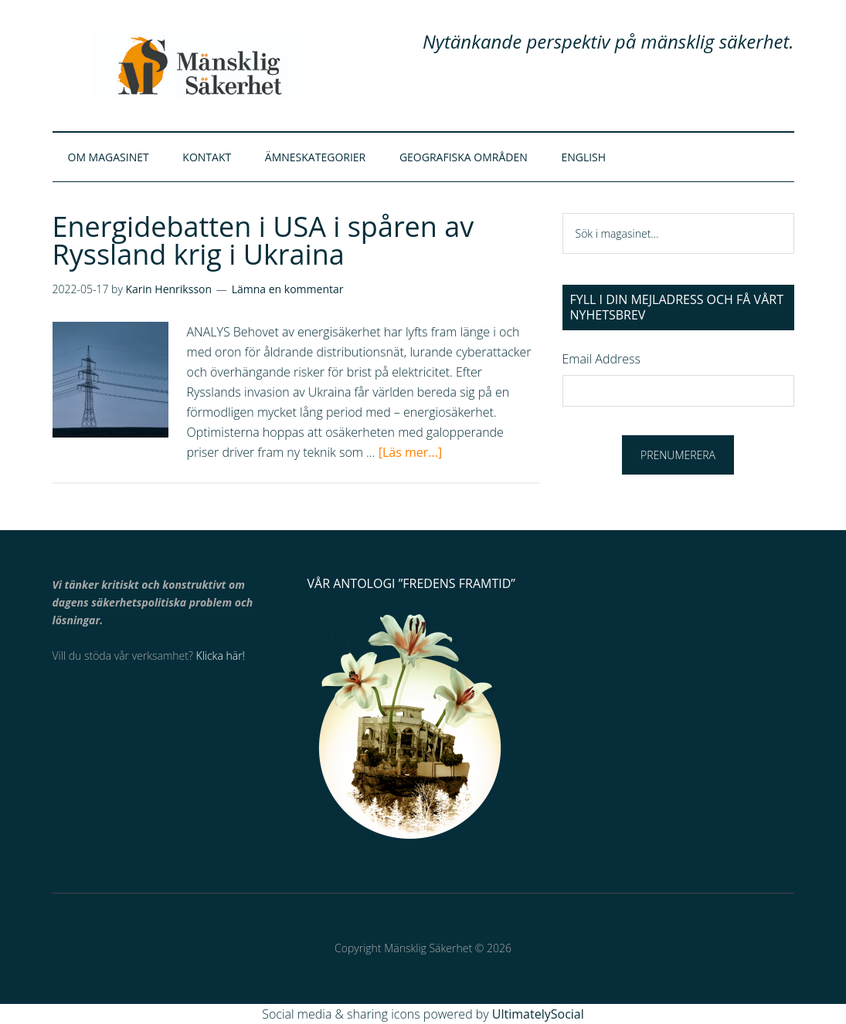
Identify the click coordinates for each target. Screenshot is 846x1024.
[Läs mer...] (410, 452)
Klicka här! (220, 656)
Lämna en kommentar (288, 289)
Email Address (601, 358)
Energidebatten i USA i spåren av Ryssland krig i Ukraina (263, 241)
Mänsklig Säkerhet (199, 65)
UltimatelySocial (538, 1013)
